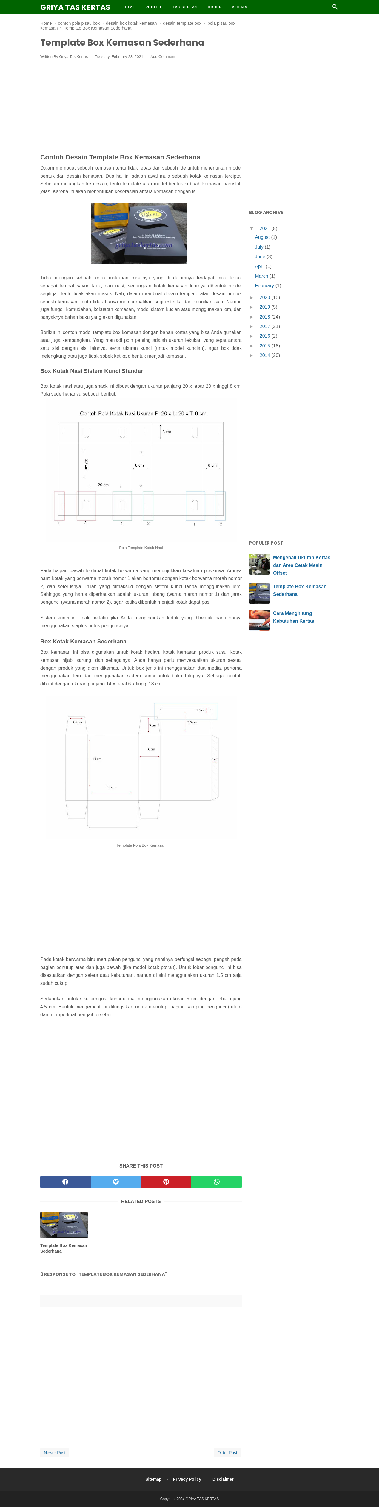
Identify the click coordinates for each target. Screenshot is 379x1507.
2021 (266, 228)
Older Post (227, 1452)
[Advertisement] (141, 108)
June (260, 256)
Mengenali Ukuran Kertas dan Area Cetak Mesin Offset (301, 565)
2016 (266, 336)
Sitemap (153, 1479)
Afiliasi (240, 7)
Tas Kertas (185, 7)
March (262, 276)
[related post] (64, 1225)
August (263, 237)
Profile (154, 7)
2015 (266, 345)
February (265, 285)
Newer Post (54, 1452)
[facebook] (65, 1182)
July (260, 247)
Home (129, 7)
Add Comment (162, 56)
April (260, 266)
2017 (266, 326)
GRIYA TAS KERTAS (75, 7)
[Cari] (335, 8)
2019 (266, 307)
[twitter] (116, 1182)
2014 (266, 355)
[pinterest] (166, 1182)
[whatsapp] (216, 1182)
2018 (266, 316)
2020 (266, 297)
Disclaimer (223, 1479)
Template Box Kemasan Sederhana (63, 1248)
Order (215, 7)
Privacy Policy (187, 1479)
